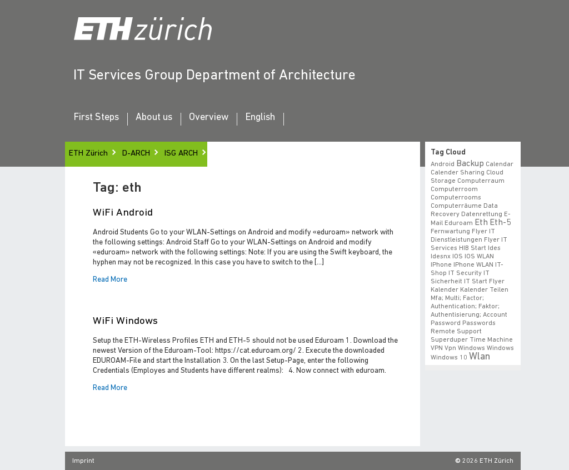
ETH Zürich (88, 153)
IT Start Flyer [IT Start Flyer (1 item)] (484, 281)
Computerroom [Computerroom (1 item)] (454, 189)
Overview (208, 118)
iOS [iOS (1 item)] (457, 256)
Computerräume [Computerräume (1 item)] (456, 206)
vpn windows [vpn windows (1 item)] (465, 348)
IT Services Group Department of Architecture (214, 75)
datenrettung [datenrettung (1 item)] (481, 214)
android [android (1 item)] (443, 164)
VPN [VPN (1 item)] (437, 348)
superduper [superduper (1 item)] (449, 340)
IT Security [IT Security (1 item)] (465, 273)
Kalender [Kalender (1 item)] (444, 290)
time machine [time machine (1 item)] (491, 340)
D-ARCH (136, 153)
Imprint (83, 461)
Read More (110, 280)
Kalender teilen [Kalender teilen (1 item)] (484, 290)
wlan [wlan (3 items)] (479, 357)
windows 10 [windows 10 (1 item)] (449, 357)
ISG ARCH (181, 153)
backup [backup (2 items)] (470, 163)
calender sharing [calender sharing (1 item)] (458, 172)
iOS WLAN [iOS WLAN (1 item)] (479, 256)
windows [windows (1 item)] (500, 348)
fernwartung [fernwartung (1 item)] (450, 231)
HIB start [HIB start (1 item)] (472, 248)
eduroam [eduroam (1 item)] (459, 223)
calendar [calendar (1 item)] (499, 164)
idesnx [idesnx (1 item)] (441, 256)
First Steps (96, 118)
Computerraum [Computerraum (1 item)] (481, 181)
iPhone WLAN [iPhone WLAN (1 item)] (473, 265)
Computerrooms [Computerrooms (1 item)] (456, 197)
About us (154, 118)
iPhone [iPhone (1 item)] (441, 265)
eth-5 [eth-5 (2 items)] (500, 222)
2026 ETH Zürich (487, 461)
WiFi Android (123, 213)
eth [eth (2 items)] (481, 222)
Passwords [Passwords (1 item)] (479, 323)
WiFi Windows (125, 321)
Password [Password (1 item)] (446, 323)
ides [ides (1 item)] (494, 248)
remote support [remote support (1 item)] (456, 331)
